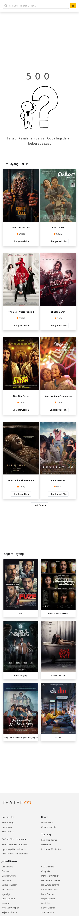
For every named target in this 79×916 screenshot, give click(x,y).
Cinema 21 (7, 871)
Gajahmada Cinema (50, 880)
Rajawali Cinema (9, 912)
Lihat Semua (39, 505)
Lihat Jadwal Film (21, 241)
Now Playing (8, 822)
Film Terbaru (8, 831)
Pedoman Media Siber (51, 849)
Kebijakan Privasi (49, 840)
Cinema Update (48, 827)
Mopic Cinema (48, 898)
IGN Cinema (7, 889)
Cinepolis (45, 871)
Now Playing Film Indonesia (15, 844)
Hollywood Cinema (50, 884)
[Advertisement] (39, 763)
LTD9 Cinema (8, 898)
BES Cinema (7, 866)
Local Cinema (47, 894)
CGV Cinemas (47, 866)
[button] (73, 5)
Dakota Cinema (9, 875)
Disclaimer (46, 844)
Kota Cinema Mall (49, 889)
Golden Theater (9, 884)
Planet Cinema (48, 907)
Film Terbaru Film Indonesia (15, 853)
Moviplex (45, 903)
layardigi (6, 894)
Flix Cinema (7, 880)
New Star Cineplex (10, 907)
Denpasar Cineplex (50, 875)
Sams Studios (47, 912)
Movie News (47, 822)
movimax (6, 903)
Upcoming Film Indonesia (14, 849)
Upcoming (7, 827)
